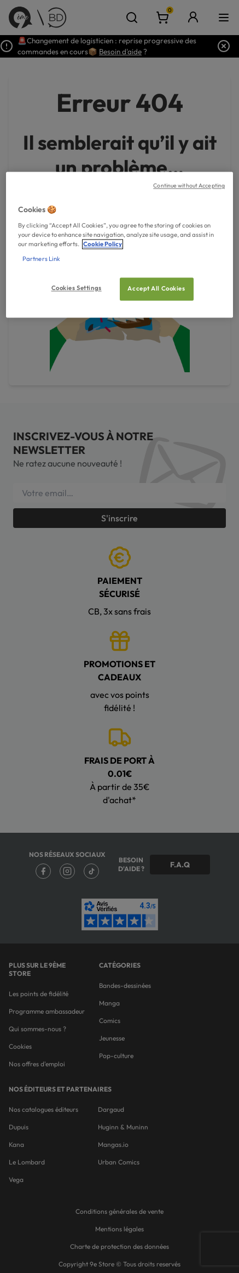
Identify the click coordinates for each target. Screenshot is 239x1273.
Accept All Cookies (156, 289)
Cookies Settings (76, 288)
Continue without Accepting (189, 186)
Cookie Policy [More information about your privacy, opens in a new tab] (102, 244)
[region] (119, 245)
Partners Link (41, 259)
